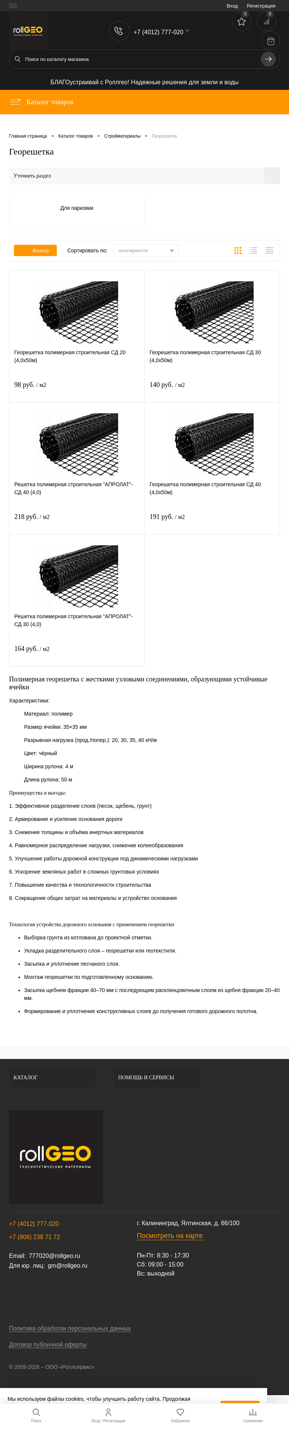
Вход (232, 6)
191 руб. (167, 516)
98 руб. (30, 384)
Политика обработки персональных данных (70, 1328)
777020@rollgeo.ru (54, 1256)
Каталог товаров (41, 102)
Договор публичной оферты (48, 1344)
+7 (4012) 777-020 (34, 1224)
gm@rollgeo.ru (67, 1265)
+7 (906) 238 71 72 (34, 1237)
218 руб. (32, 516)
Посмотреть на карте (170, 1235)
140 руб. (167, 384)
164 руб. (32, 648)
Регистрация (261, 6)
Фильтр (35, 250)
